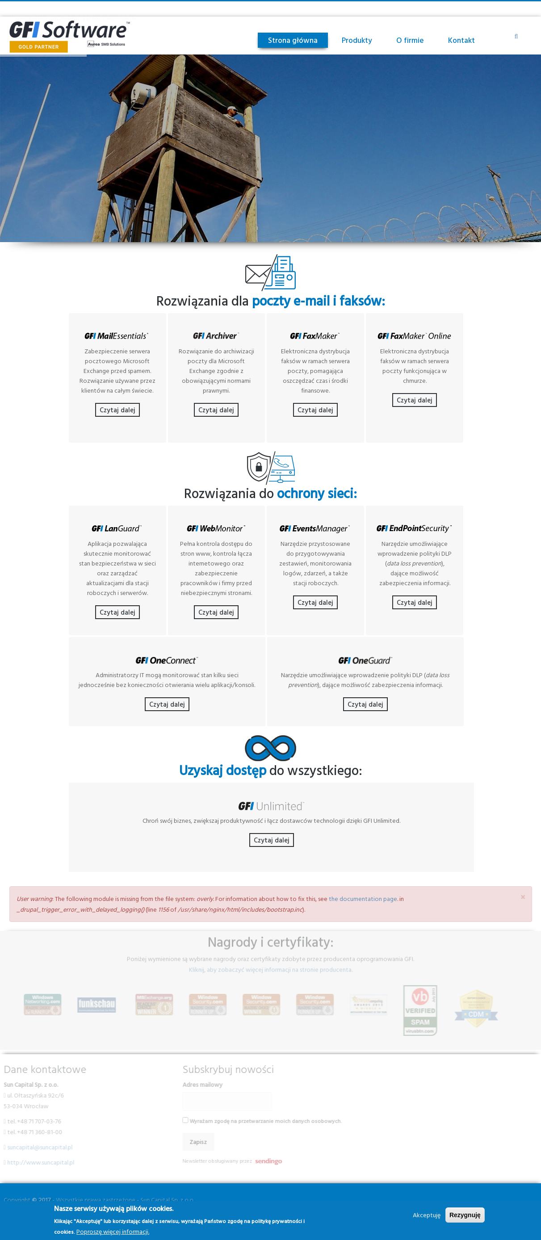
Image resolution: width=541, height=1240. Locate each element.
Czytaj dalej (117, 418)
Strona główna (293, 40)
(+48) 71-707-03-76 (111, 8)
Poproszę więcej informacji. (112, 1231)
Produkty (357, 40)
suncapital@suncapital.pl (47, 8)
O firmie (410, 40)
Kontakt (461, 40)
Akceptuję (426, 1214)
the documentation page (363, 906)
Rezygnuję (465, 1215)
